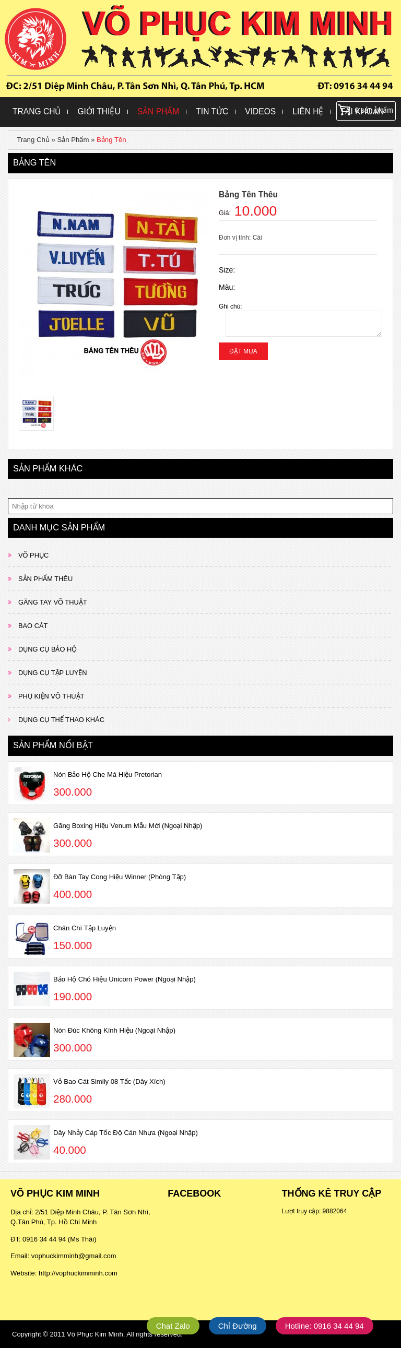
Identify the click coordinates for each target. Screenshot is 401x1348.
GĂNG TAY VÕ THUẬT (52, 602)
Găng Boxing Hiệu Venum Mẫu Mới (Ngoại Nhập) (127, 826)
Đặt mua (243, 351)
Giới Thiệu (98, 111)
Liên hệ (307, 111)
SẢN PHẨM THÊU (45, 579)
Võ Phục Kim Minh (95, 1334)
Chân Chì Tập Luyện (84, 928)
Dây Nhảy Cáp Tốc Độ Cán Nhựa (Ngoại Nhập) (125, 1133)
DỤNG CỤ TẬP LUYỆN (52, 673)
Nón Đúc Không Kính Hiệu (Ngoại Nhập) (114, 1030)
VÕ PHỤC (33, 555)
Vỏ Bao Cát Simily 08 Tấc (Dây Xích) (109, 1081)
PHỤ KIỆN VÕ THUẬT (51, 696)
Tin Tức (212, 111)
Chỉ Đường (237, 1325)
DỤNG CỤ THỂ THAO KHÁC (61, 720)
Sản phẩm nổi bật (53, 745)
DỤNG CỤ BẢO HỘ (47, 649)
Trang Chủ (37, 111)
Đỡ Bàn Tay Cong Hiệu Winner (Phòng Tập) (119, 877)
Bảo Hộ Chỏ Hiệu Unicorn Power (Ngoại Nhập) (124, 979)
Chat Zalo (173, 1325)
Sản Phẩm (158, 111)
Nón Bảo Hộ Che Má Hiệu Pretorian (107, 774)
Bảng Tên (111, 140)
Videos (260, 111)
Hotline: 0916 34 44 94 (324, 1325)
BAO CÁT (33, 626)
